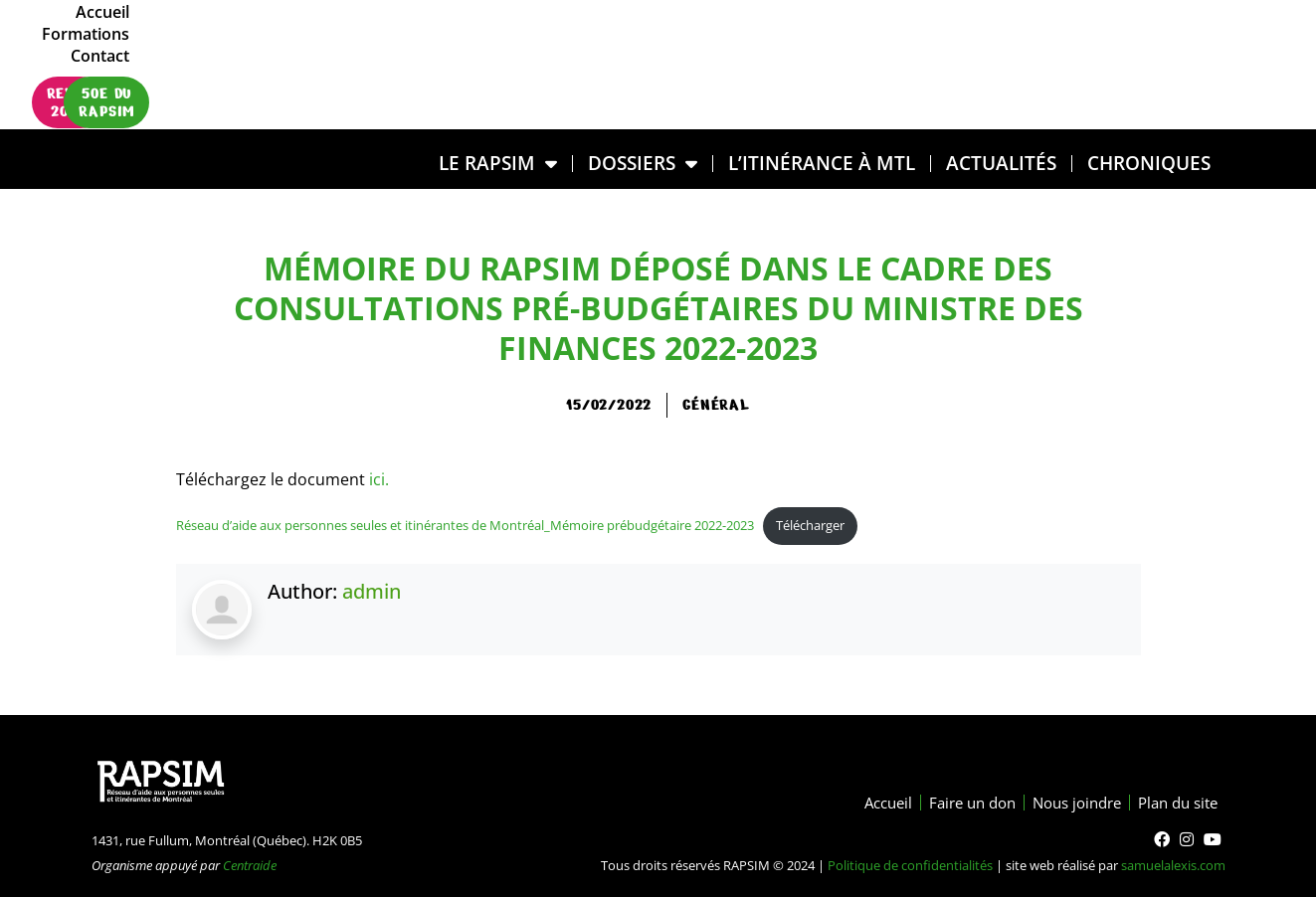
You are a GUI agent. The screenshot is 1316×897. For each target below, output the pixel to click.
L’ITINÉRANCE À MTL (821, 162)
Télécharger (810, 525)
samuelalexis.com (1173, 865)
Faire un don (951, 802)
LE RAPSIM (498, 163)
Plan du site (1174, 802)
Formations (1073, 43)
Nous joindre (1064, 802)
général (716, 405)
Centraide (250, 865)
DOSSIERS (642, 163)
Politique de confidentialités (910, 865)
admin (371, 591)
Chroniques (1149, 162)
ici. (377, 479)
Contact (1166, 43)
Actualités (1001, 162)
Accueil (983, 43)
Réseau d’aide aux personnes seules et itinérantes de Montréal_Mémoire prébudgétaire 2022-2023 (465, 525)
